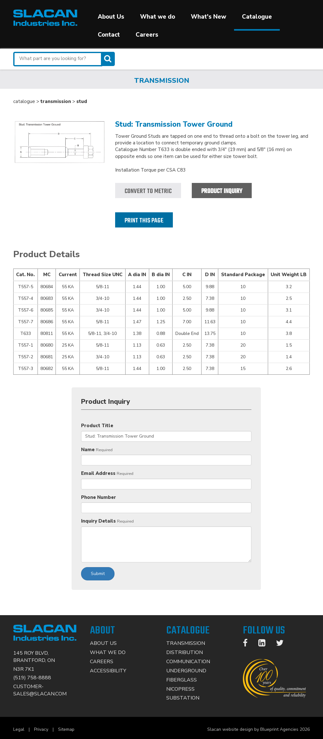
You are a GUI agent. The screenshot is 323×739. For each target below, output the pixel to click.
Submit (98, 574)
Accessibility (108, 670)
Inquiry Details (98, 521)
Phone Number (98, 497)
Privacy (41, 729)
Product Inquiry (221, 191)
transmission (55, 101)
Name (88, 449)
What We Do (108, 652)
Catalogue (257, 17)
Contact (109, 35)
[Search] (108, 59)
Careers (147, 35)
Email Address (98, 473)
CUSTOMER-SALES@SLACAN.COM (40, 690)
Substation (182, 697)
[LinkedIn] (265, 644)
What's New (208, 17)
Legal (18, 729)
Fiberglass (181, 679)
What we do (157, 17)
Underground (186, 670)
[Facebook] (248, 644)
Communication (188, 661)
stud (81, 101)
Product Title (97, 425)
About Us (111, 17)
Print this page (144, 220)
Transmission (185, 643)
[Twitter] (283, 644)
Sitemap (66, 729)
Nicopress (180, 689)
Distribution (184, 652)
